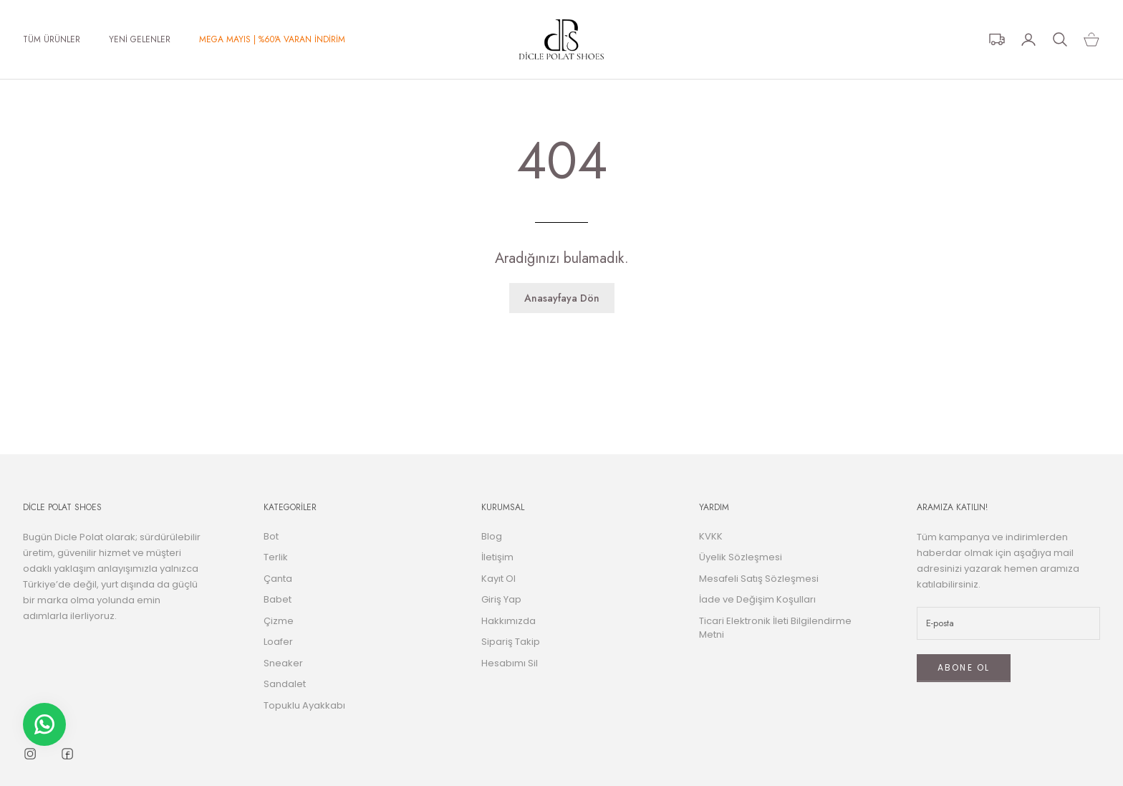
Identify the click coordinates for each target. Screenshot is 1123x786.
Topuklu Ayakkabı (304, 705)
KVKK (711, 536)
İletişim (497, 557)
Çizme (279, 621)
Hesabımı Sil (509, 663)
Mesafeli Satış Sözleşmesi (759, 578)
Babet (277, 599)
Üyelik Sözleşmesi (740, 557)
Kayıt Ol (498, 578)
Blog (491, 536)
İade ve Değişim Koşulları (757, 599)
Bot (271, 536)
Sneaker (283, 663)
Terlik (276, 557)
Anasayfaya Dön (561, 298)
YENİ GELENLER (139, 39)
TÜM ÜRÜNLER (51, 39)
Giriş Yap (501, 599)
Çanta (278, 578)
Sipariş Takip (510, 641)
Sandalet (285, 684)
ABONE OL (964, 667)
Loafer (278, 641)
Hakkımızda (508, 621)
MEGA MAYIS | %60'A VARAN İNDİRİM (272, 39)
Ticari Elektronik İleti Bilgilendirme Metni (775, 628)
